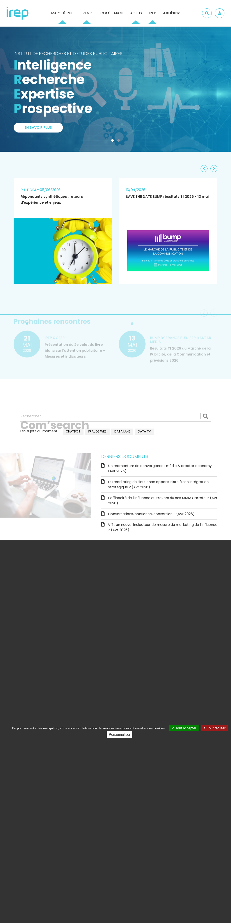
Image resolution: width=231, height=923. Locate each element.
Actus (136, 13)
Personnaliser (119, 734)
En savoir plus (38, 128)
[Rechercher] (115, 416)
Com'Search (111, 13)
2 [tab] (119, 141)
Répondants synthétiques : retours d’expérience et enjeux (52, 199)
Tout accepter (184, 728)
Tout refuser (214, 728)
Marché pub (62, 13)
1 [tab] (113, 141)
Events (86, 13)
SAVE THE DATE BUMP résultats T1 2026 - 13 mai (167, 196)
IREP (152, 13)
